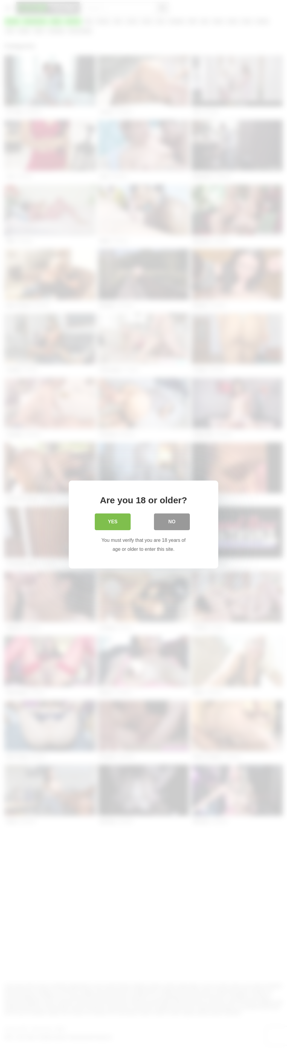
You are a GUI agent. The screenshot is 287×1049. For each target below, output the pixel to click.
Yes (112, 521)
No (171, 521)
